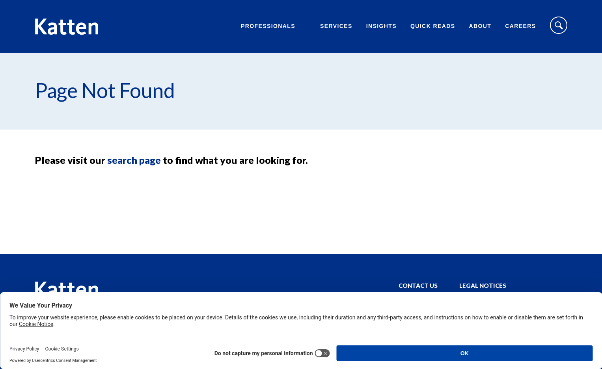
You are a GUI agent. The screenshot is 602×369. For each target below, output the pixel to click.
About (480, 26)
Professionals (268, 26)
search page (134, 160)
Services (336, 26)
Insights (381, 26)
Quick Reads (432, 26)
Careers (520, 26)
